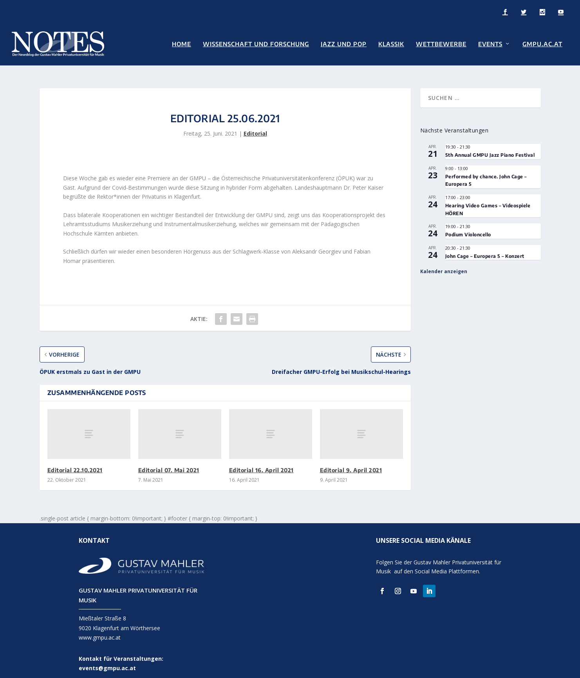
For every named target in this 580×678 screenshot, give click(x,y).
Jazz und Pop (344, 43)
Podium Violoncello (468, 227)
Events (490, 43)
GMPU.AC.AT (542, 43)
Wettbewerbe (441, 43)
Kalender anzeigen (443, 263)
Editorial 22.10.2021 (75, 462)
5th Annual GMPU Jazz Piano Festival (490, 147)
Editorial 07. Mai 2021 (168, 462)
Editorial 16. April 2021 (261, 462)
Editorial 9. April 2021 (351, 462)
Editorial (255, 125)
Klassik (391, 43)
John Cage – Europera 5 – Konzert (484, 248)
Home (181, 43)
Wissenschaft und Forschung (256, 43)
